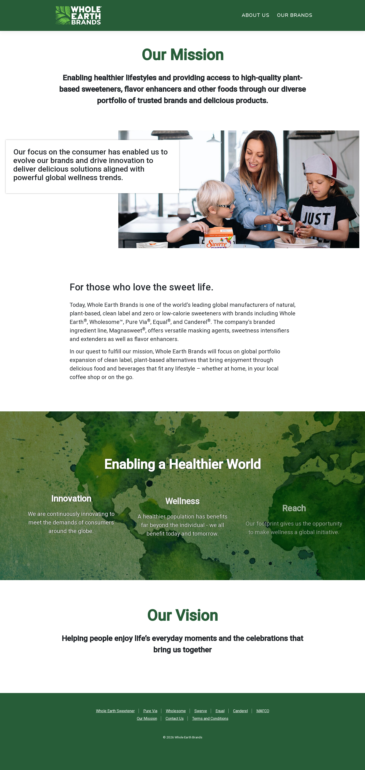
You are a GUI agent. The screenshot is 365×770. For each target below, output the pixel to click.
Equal (220, 711)
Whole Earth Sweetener (115, 711)
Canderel (240, 711)
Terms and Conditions (210, 718)
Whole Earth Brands (188, 737)
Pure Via (150, 711)
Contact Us (175, 718)
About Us (255, 15)
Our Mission (147, 718)
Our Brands (294, 15)
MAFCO (262, 711)
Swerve (200, 711)
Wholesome (176, 711)
